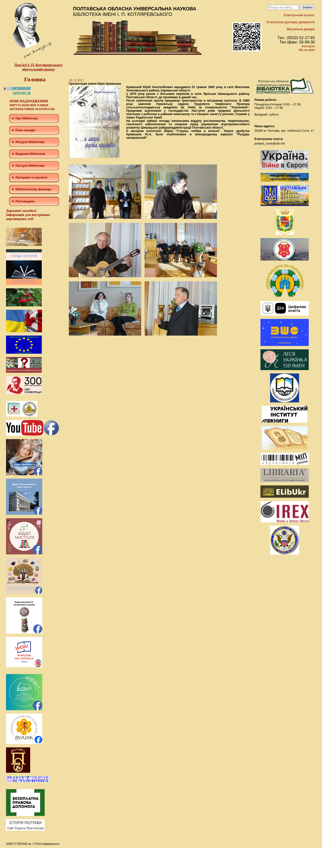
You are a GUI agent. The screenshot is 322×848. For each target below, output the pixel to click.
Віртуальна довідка (301, 29)
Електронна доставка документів (291, 22)
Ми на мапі (307, 50)
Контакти (308, 46)
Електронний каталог (299, 15)
